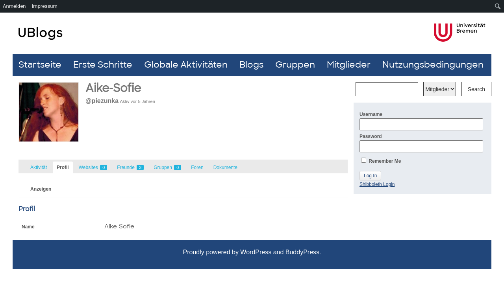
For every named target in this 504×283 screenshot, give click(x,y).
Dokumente (225, 167)
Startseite (40, 64)
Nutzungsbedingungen (433, 64)
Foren (197, 167)
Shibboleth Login (377, 184)
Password (421, 143)
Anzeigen (40, 189)
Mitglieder (349, 64)
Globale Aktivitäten (186, 64)
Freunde (130, 167)
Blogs (251, 64)
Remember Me (381, 161)
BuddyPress (302, 252)
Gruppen (295, 64)
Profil (63, 167)
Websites (93, 167)
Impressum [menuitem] (44, 6)
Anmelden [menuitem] (14, 6)
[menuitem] (498, 6)
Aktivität (38, 167)
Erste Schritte (102, 64)
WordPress (255, 252)
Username (421, 121)
